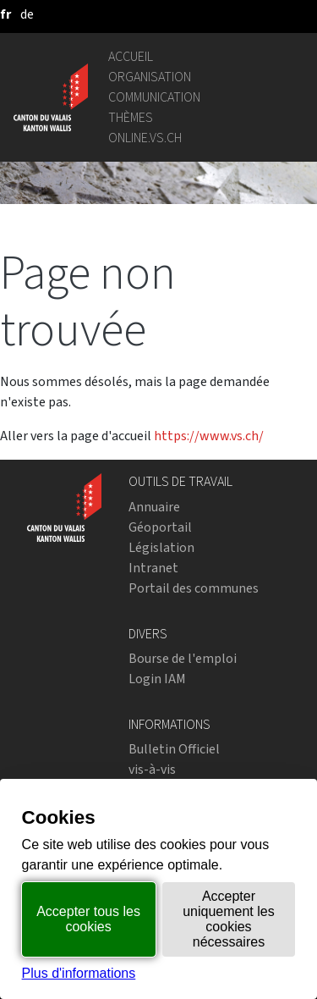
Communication (154, 97)
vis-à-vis (152, 769)
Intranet (153, 568)
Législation (161, 547)
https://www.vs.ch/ (209, 435)
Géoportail (160, 527)
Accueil (130, 56)
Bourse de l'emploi (182, 658)
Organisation (149, 77)
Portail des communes (193, 588)
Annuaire (154, 507)
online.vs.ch (145, 137)
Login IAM (157, 678)
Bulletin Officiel (174, 749)
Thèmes (130, 117)
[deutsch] (27, 14)
